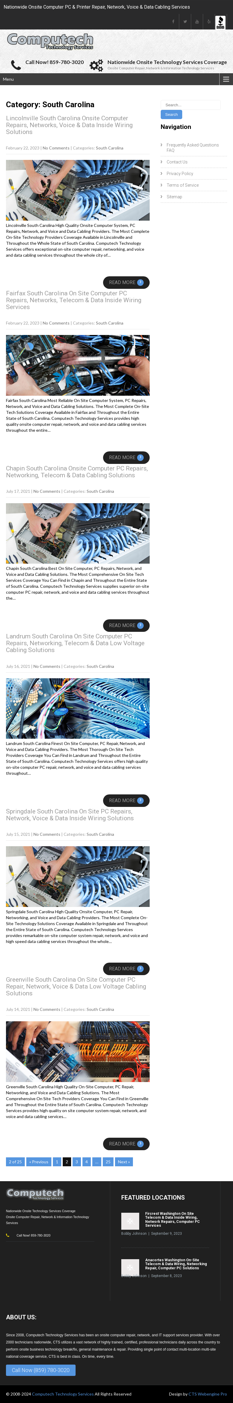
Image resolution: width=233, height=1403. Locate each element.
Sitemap (174, 196)
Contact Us (177, 162)
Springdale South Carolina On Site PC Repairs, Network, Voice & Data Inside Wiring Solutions (70, 815)
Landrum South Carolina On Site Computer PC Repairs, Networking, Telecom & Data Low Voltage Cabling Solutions (75, 643)
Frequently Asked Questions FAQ (193, 148)
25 (108, 1161)
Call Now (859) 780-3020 (41, 1370)
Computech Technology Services (63, 1393)
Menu (8, 79)
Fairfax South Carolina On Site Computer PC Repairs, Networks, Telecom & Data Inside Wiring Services (73, 300)
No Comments (56, 147)
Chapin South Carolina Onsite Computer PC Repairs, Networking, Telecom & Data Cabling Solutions (77, 472)
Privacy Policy (180, 173)
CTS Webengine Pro (207, 1393)
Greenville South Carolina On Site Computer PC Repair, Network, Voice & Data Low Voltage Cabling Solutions (76, 986)
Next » (124, 1161)
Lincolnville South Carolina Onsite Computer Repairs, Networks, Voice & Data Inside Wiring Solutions (69, 125)
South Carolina (109, 147)
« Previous (38, 1161)
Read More (126, 282)
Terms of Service (183, 185)
